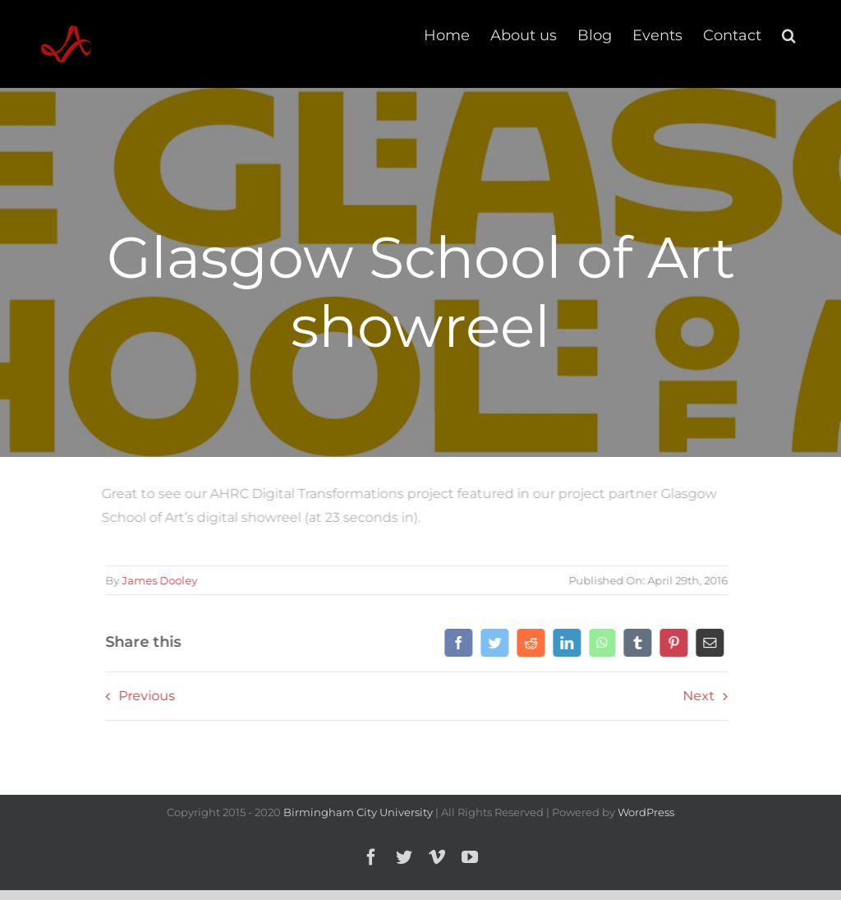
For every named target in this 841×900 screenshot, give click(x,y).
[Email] (707, 643)
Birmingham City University (358, 812)
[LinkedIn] (564, 643)
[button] (789, 35)
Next (696, 696)
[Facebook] (456, 643)
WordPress (646, 812)
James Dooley (157, 580)
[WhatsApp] (599, 643)
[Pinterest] (671, 643)
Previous (144, 696)
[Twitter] (492, 643)
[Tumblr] (635, 643)
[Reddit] (528, 643)
